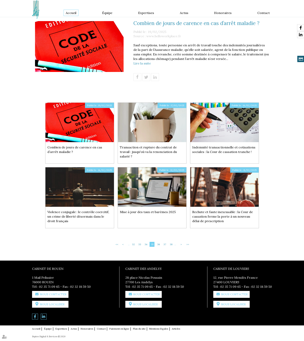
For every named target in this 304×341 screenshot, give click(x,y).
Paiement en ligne (119, 328)
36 (158, 244)
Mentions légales (158, 328)
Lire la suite (142, 63)
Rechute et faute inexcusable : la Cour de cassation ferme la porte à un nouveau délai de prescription (222, 216)
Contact (263, 13)
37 (165, 244)
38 (171, 244)
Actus (184, 13)
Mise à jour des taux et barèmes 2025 (148, 212)
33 (139, 244)
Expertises (146, 13)
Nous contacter (53, 294)
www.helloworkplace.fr (163, 36)
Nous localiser (52, 304)
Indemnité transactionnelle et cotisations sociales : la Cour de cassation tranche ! (223, 149)
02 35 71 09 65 (49, 287)
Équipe (107, 13)
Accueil (71, 13)
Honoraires (223, 13)
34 (146, 244)
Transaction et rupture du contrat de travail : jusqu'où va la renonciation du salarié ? (148, 151)
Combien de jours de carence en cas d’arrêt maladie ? (74, 149)
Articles (176, 328)
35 (152, 244)
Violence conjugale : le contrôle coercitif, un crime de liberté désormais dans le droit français (78, 216)
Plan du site (139, 328)
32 (133, 244)
